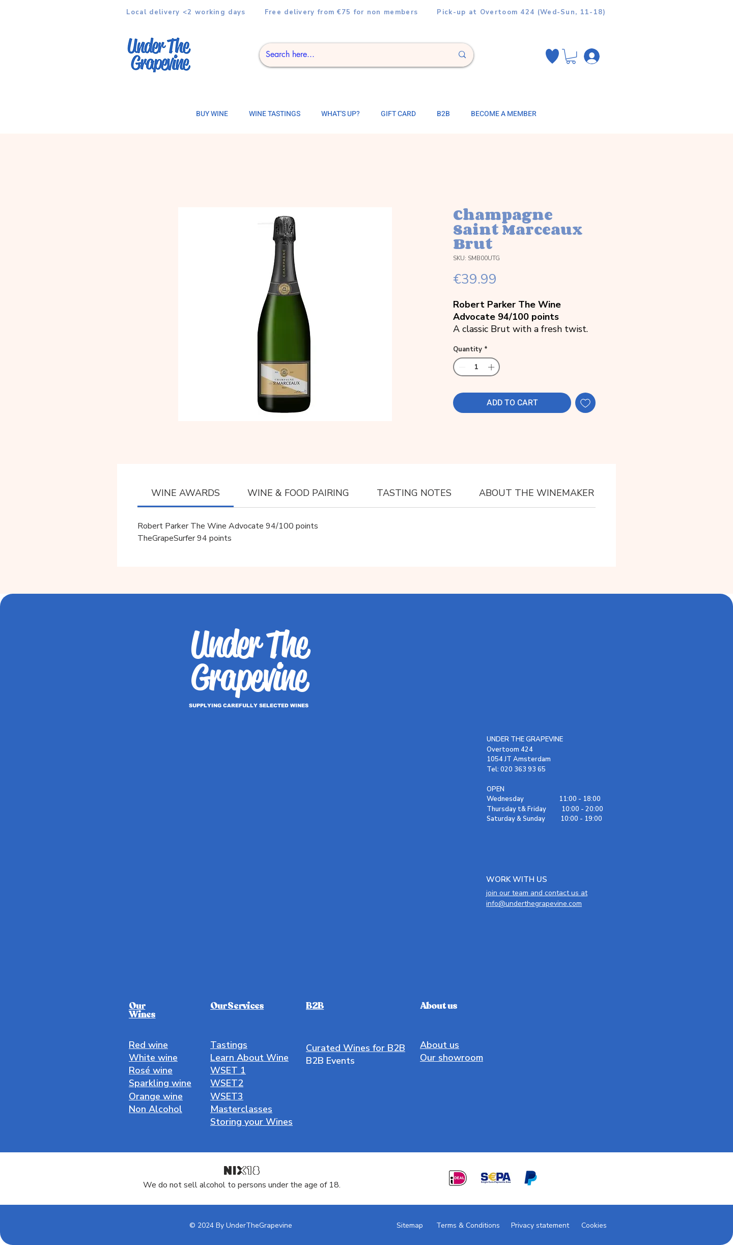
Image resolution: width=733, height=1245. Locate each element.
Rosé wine (151, 1070)
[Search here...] (351, 55)
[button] (571, 56)
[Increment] (492, 367)
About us (439, 1045)
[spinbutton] (476, 367)
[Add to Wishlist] (585, 403)
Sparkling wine (160, 1083)
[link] (185, 493)
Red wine (148, 1045)
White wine (153, 1058)
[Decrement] (461, 367)
